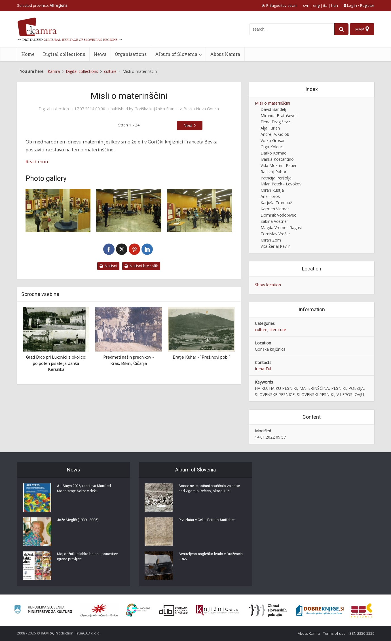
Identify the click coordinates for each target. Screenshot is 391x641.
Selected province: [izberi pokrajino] (42, 5)
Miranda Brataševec (279, 115)
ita (325, 5)
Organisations (131, 54)
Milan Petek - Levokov (281, 184)
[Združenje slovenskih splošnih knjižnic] (218, 610)
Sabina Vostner (274, 221)
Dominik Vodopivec (278, 215)
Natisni (108, 265)
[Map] (361, 29)
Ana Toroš (270, 196)
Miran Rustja (272, 190)
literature (278, 329)
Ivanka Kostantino (277, 159)
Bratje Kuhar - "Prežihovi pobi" (201, 357)
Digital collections (64, 54)
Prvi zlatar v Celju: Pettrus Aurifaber (210, 521)
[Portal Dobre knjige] (320, 610)
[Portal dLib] (173, 610)
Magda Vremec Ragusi (281, 227)
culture (261, 329)
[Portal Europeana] (138, 610)
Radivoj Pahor (273, 171)
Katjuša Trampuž (276, 202)
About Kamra (225, 54)
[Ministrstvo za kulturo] (43, 610)
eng (316, 5)
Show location (268, 284)
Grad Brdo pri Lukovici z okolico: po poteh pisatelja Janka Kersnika (56, 363)
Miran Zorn (271, 240)
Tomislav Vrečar (275, 233)
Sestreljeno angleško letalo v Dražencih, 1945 (204, 558)
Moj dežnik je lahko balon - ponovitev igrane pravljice (89, 558)
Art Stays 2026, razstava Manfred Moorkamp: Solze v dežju (87, 490)
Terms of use (334, 633)
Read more (38, 161)
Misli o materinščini (272, 103)
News (100, 54)
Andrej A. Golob (275, 134)
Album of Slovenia (176, 54)
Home (28, 54)
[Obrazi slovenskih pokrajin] (267, 610)
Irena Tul (263, 368)
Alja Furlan (270, 128)
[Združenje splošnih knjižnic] (361, 610)
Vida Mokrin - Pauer (279, 165)
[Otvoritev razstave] (58, 210)
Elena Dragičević (276, 121)
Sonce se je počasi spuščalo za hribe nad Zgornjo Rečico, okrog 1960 (211, 490)
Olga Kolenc (272, 146)
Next (187, 125)
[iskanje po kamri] (289, 29)
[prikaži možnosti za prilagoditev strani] (279, 5)
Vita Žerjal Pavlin (276, 246)
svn (306, 5)
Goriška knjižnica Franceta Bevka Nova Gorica (176, 108)
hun (334, 5)
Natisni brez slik (141, 265)
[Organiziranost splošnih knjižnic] (99, 610)
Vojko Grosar (273, 140)
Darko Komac (273, 153)
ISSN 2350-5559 (361, 633)
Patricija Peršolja (276, 178)
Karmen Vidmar (275, 208)
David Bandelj (273, 109)
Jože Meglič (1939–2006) (80, 521)
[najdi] (339, 29)
